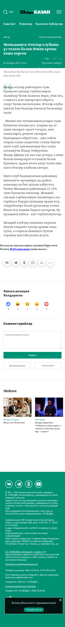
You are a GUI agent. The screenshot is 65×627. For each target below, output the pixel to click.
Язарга (32, 355)
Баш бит (10, 24)
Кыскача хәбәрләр (49, 24)
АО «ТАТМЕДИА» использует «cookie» (23, 552)
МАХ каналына (20, 249)
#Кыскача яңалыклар (50, 37)
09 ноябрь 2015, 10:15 (15, 63)
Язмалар (25, 24)
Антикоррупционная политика (20, 586)
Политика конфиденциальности (21, 564)
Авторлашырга (17, 365)
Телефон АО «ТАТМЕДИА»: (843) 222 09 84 (25, 591)
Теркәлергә (47, 365)
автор (6, 37)
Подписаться (34, 609)
